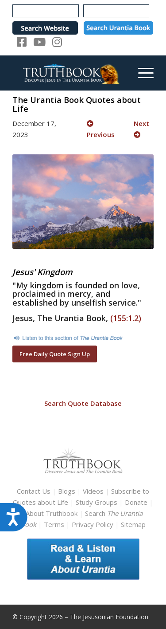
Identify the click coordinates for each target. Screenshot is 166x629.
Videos (93, 491)
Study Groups (97, 502)
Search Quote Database (83, 403)
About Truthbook (51, 513)
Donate (136, 502)
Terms (54, 524)
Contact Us (33, 491)
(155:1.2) (125, 318)
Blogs (66, 491)
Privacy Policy (92, 524)
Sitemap (133, 524)
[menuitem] (141, 72)
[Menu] (141, 72)
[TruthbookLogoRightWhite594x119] (68, 72)
